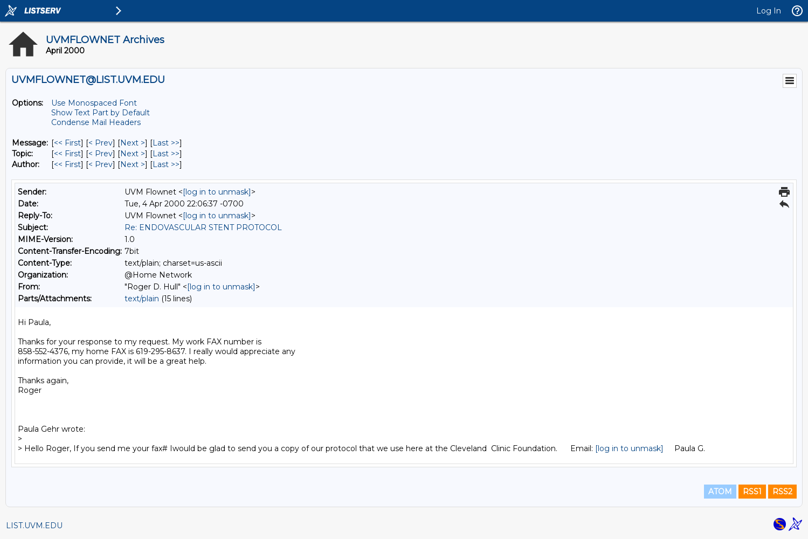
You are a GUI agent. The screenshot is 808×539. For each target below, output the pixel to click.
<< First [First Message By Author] (67, 164)
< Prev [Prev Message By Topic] (100, 153)
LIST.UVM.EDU (34, 525)
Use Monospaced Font (94, 103)
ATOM (720, 491)
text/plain (142, 298)
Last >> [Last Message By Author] (166, 164)
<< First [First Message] (67, 143)
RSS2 (782, 491)
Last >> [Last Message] (166, 143)
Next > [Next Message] (132, 143)
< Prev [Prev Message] (100, 143)
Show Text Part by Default (100, 113)
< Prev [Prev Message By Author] (100, 164)
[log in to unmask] (217, 192)
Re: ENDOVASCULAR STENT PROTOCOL (203, 227)
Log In (768, 11)
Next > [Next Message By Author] (132, 164)
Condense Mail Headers (96, 122)
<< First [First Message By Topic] (67, 153)
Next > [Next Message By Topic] (132, 153)
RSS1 (752, 491)
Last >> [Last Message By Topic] (166, 153)
